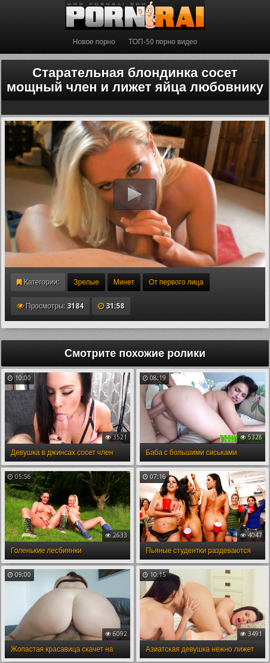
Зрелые (86, 282)
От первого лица (176, 282)
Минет (123, 282)
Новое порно (94, 42)
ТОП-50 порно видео (162, 42)
